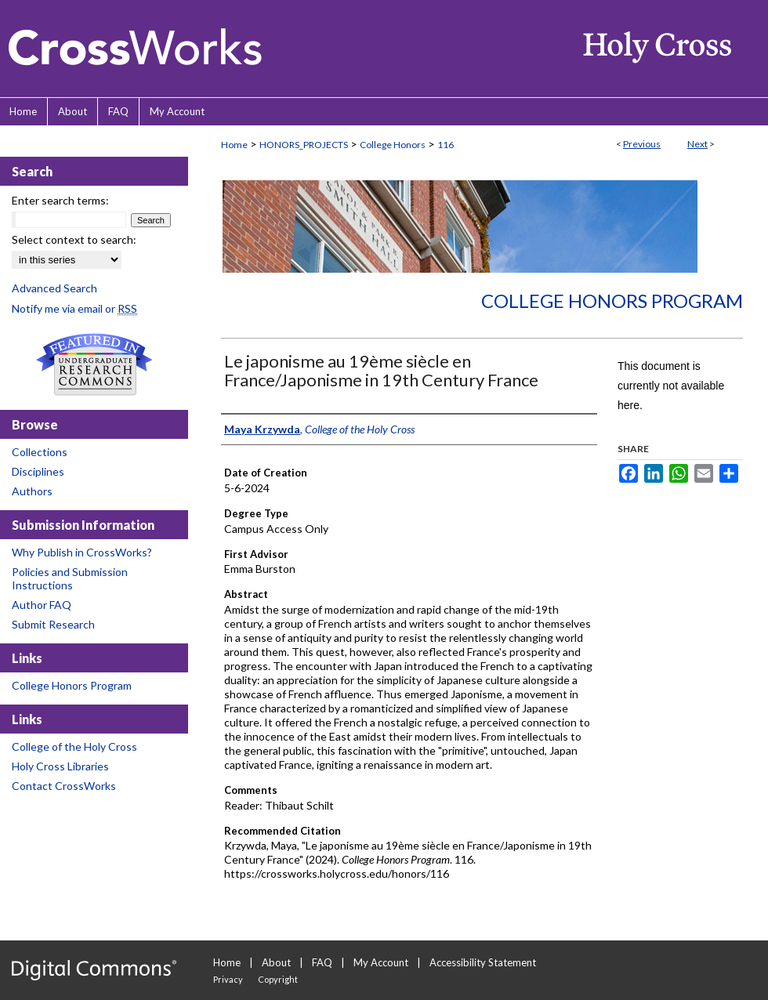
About (276, 962)
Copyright (278, 979)
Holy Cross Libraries (60, 766)
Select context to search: (74, 239)
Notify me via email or (74, 308)
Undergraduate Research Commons (94, 364)
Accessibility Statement (482, 962)
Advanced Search (54, 288)
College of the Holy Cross (74, 746)
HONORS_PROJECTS (303, 144)
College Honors (393, 144)
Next (697, 144)
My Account (380, 962)
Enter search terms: (60, 200)
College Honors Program (612, 300)
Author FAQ (41, 604)
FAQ (322, 962)
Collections (39, 451)
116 (445, 144)
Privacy (228, 979)
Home (234, 144)
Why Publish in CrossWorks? (82, 552)
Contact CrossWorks (64, 785)
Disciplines (38, 471)
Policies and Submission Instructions (70, 578)
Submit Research (53, 624)
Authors (32, 491)
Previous (642, 144)
